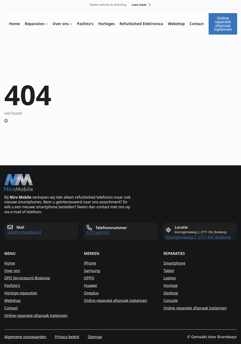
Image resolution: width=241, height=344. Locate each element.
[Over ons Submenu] (70, 24)
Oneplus (91, 293)
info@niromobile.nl (24, 232)
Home (14, 24)
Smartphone (174, 263)
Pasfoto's (85, 24)
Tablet (169, 270)
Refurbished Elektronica (141, 24)
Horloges (106, 24)
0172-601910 (98, 232)
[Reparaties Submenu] (46, 24)
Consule (171, 300)
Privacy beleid (67, 336)
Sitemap (95, 336)
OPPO (89, 278)
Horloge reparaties (20, 293)
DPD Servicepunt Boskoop (27, 278)
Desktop (171, 293)
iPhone (90, 263)
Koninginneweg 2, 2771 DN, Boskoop (198, 237)
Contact (197, 24)
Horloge (171, 285)
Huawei (90, 285)
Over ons (61, 24)
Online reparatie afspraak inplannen (36, 315)
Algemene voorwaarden (25, 336)
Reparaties (34, 24)
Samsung (92, 270)
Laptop (170, 278)
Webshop (176, 24)
